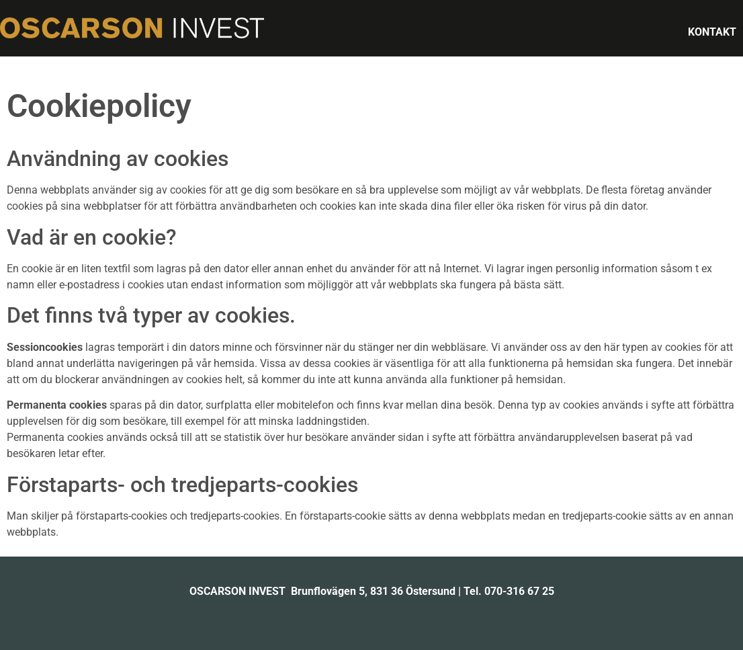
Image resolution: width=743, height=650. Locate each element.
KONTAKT (712, 32)
